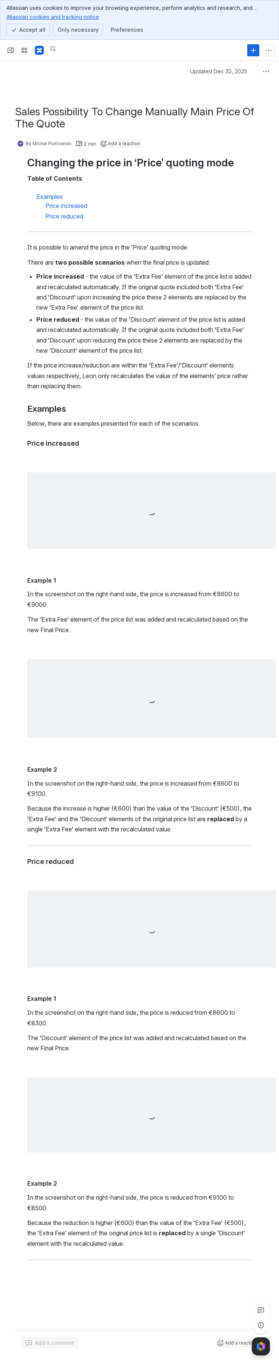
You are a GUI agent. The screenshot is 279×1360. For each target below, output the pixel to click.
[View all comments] (261, 1310)
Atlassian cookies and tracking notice (52, 16)
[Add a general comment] (49, 1343)
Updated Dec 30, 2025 (218, 71)
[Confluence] (39, 50)
